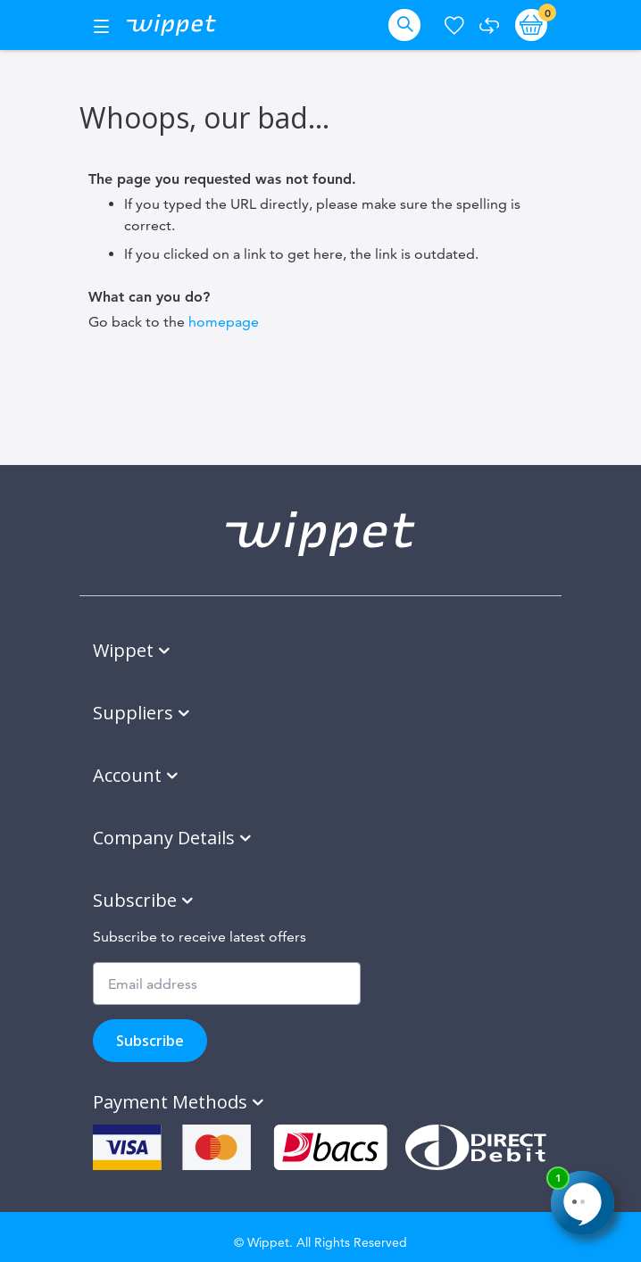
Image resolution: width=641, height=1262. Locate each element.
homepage (223, 321)
